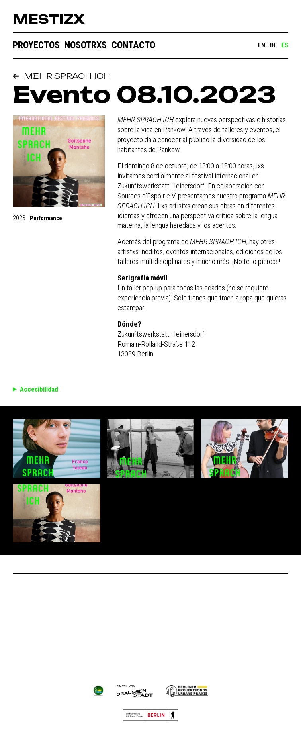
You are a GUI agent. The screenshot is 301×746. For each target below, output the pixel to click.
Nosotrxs (85, 45)
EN (261, 45)
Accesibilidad (39, 389)
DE (273, 45)
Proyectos (36, 45)
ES (284, 45)
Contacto (133, 45)
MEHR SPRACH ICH (61, 76)
